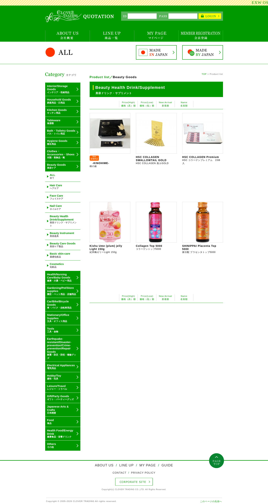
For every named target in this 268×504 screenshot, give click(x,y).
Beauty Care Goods (63, 245)
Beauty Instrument (62, 234)
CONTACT (120, 472)
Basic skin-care (60, 255)
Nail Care (56, 207)
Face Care (56, 197)
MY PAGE (147, 465)
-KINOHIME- (99, 165)
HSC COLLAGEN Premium (201, 160)
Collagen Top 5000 (149, 247)
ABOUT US (105, 465)
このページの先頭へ (211, 501)
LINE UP (126, 465)
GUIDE (166, 465)
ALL (52, 176)
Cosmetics (57, 265)
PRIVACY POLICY (143, 472)
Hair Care (56, 187)
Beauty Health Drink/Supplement (63, 221)
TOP (204, 74)
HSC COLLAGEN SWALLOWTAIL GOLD (152, 160)
